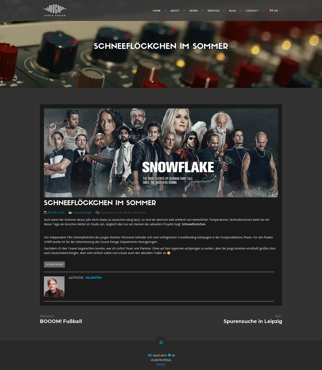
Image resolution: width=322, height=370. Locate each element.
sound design (54, 264)
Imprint (161, 364)
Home (157, 10)
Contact (252, 10)
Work (194, 10)
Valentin (93, 278)
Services (213, 10)
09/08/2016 (56, 212)
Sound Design (82, 212)
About (175, 10)
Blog (232, 10)
